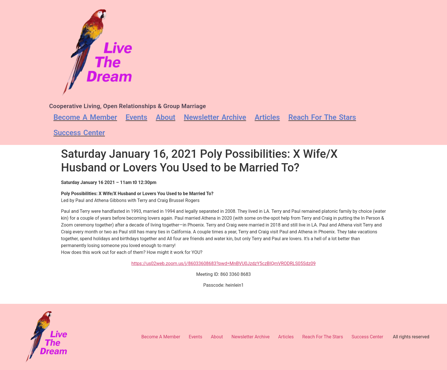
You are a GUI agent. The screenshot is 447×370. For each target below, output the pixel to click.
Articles (267, 117)
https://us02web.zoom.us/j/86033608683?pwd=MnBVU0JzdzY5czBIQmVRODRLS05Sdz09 (223, 263)
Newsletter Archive (215, 117)
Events (136, 117)
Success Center (79, 132)
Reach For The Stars (322, 117)
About (165, 117)
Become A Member (85, 117)
